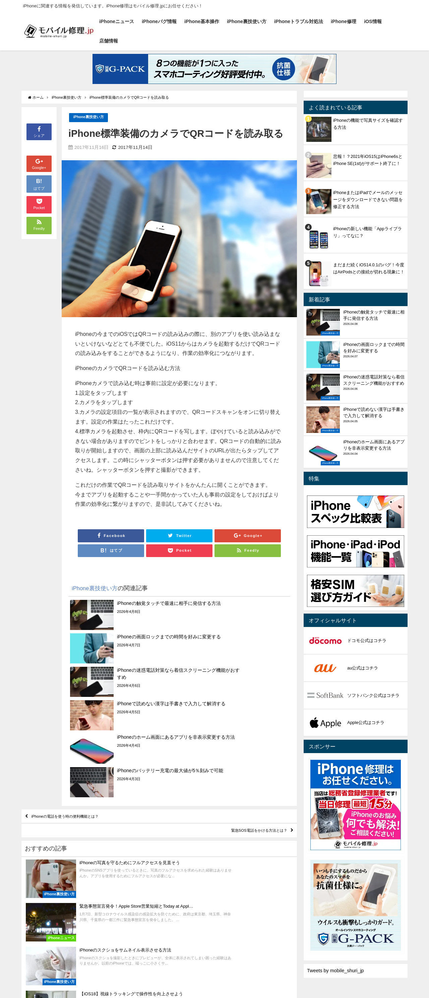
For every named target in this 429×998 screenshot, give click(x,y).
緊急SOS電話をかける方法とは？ (244, 738)
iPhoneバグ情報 (159, 21)
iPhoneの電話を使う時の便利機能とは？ (82, 719)
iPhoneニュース (116, 21)
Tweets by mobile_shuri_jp (335, 970)
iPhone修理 (343, 21)
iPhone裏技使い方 (246, 21)
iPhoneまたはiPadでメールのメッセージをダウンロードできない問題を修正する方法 (368, 199)
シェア (39, 131)
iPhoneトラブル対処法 (298, 21)
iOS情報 (373, 21)
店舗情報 (108, 40)
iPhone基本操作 (201, 21)
